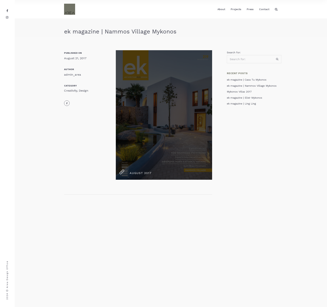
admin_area (72, 74)
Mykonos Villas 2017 (239, 91)
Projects (236, 9)
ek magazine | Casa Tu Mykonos (246, 79)
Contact (264, 9)
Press (250, 9)
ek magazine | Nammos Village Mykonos (252, 85)
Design (83, 90)
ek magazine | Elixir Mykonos (244, 97)
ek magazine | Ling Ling (241, 103)
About (221, 9)
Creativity (70, 90)
